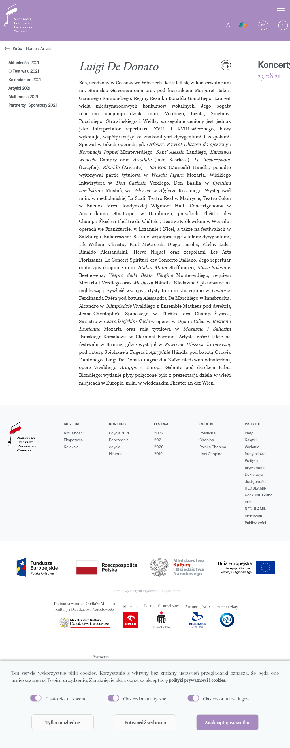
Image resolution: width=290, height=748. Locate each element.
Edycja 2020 (120, 433)
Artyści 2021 (19, 89)
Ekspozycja (73, 440)
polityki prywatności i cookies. (197, 680)
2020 (159, 447)
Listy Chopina (210, 454)
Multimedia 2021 (23, 97)
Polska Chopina (212, 447)
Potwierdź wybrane (145, 722)
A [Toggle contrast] (228, 25)
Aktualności (74, 433)
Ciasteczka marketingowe (227, 699)
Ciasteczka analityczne (144, 699)
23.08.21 (269, 76)
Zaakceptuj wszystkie (227, 722)
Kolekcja (71, 447)
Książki (251, 440)
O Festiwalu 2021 (23, 72)
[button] (258, 9)
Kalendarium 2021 (24, 80)
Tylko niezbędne (62, 722)
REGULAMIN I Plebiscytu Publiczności (257, 516)
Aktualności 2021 (23, 63)
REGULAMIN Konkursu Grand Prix (259, 495)
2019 (158, 454)
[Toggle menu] (281, 8)
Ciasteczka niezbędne (66, 699)
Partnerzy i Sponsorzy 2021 (32, 106)
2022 (158, 433)
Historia (115, 454)
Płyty (249, 433)
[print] (226, 65)
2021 (158, 440)
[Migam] (243, 25)
